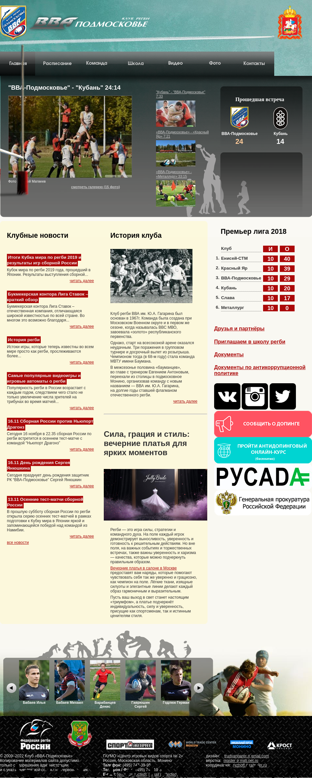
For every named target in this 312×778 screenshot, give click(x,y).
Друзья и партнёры (239, 328)
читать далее (82, 280)
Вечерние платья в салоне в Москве (143, 568)
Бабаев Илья (34, 682)
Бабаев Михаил (70, 682)
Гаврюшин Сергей (140, 684)
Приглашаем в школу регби (249, 342)
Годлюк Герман (176, 682)
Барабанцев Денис (105, 684)
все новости (18, 542)
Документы (229, 354)
